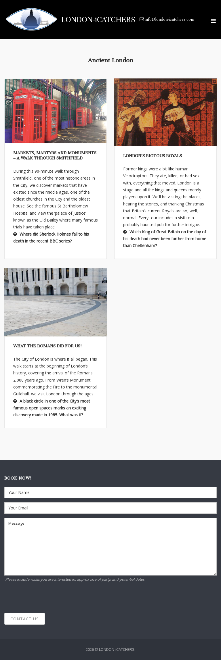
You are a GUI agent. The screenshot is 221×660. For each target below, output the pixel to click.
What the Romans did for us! (47, 346)
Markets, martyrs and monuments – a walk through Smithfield (54, 155)
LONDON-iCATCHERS (98, 19)
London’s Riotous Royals (152, 155)
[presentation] (48, 597)
